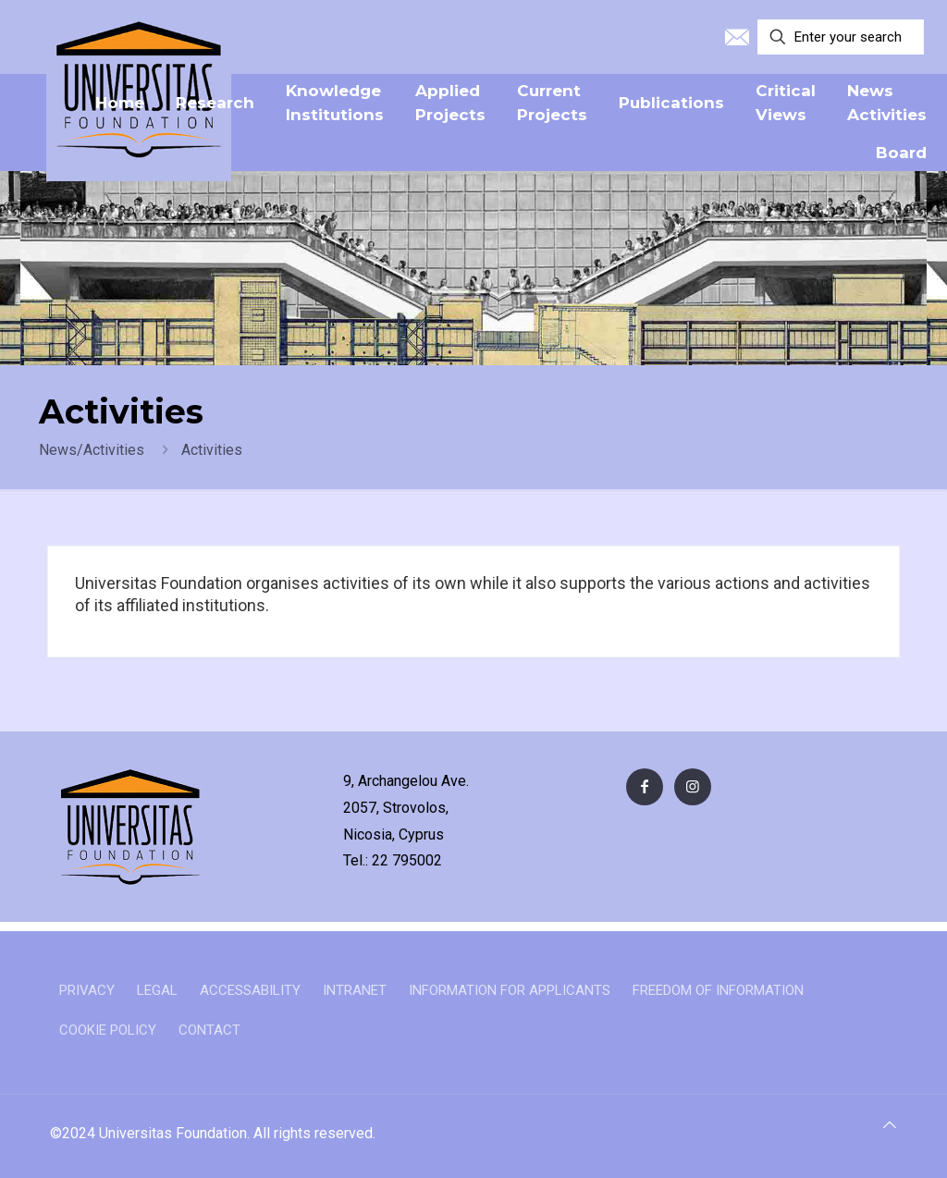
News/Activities (91, 450)
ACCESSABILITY (250, 990)
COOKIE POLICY (107, 1030)
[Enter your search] (840, 37)
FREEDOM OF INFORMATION (718, 990)
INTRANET (355, 990)
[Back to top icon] (889, 1125)
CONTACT (209, 1030)
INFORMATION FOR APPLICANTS (509, 990)
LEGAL (157, 990)
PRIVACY (87, 990)
